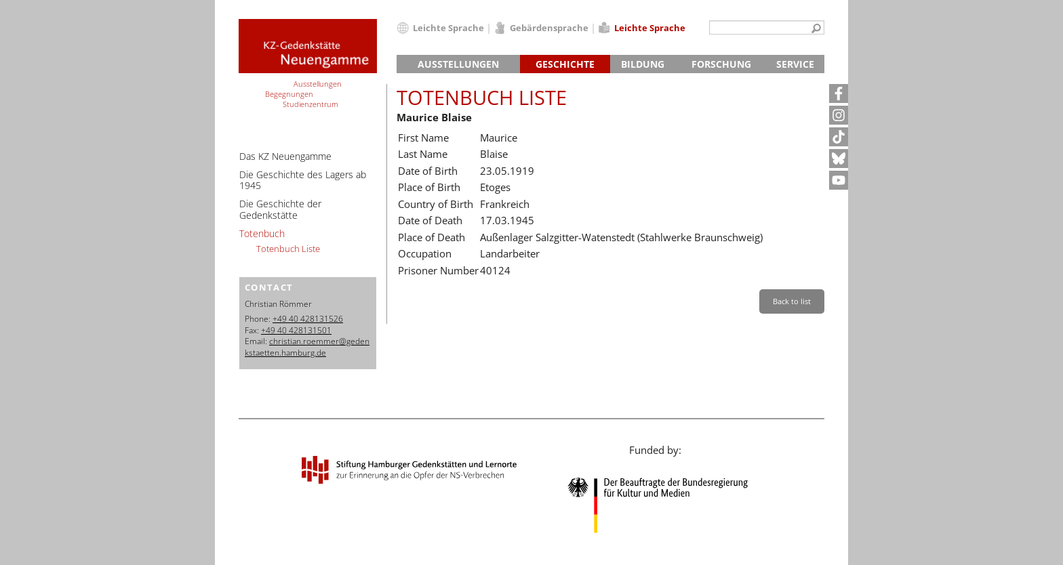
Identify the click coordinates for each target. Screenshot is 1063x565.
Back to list (792, 301)
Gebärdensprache (549, 28)
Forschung (721, 64)
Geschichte (565, 64)
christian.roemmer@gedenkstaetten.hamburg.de (307, 346)
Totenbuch (262, 233)
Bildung (642, 64)
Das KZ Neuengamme (285, 156)
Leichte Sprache (448, 28)
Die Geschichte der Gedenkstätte (280, 209)
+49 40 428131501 (296, 330)
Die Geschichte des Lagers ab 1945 (302, 180)
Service (795, 64)
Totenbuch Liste (288, 249)
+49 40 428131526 (308, 319)
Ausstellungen (458, 64)
